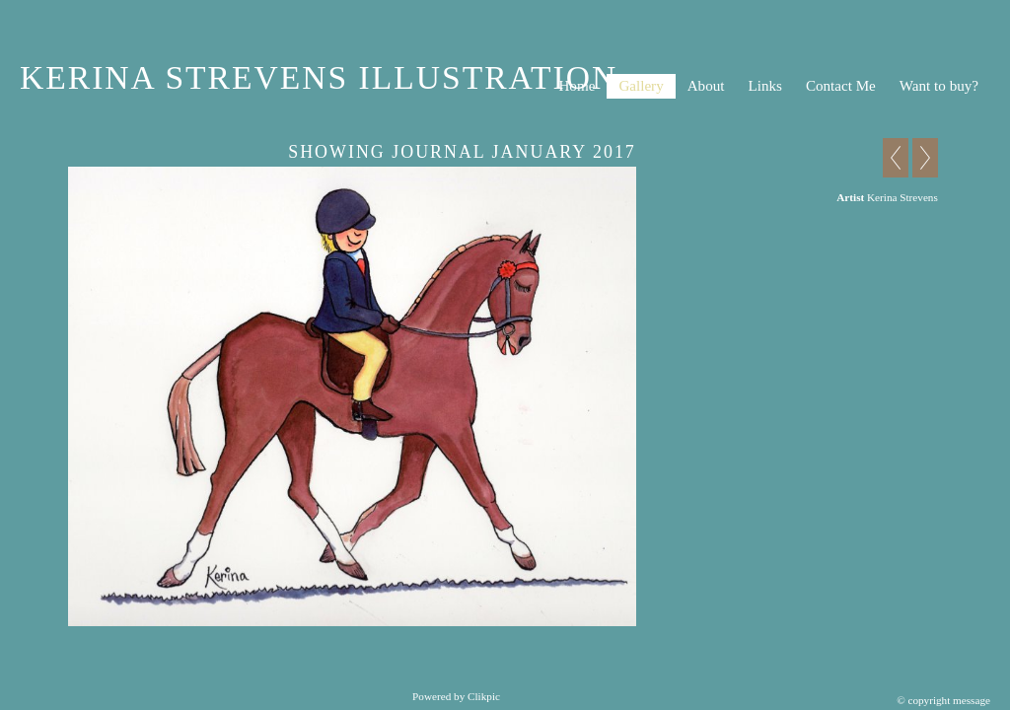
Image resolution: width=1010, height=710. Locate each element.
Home (576, 86)
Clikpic (484, 696)
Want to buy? (939, 86)
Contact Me (841, 86)
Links (764, 86)
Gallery (640, 86)
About (706, 86)
